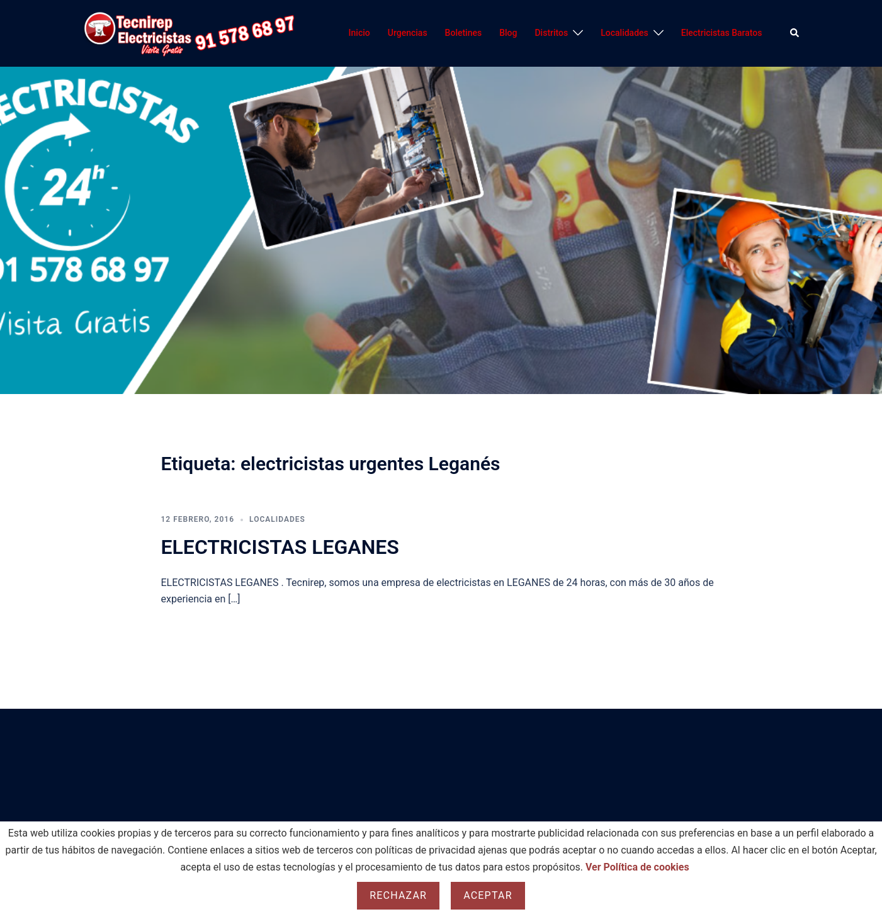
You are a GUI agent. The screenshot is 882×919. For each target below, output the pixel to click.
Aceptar (487, 895)
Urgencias (407, 33)
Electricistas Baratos (721, 33)
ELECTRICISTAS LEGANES (280, 547)
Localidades (624, 33)
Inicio (359, 33)
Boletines (463, 33)
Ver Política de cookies (637, 867)
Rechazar (398, 895)
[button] (795, 33)
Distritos (551, 33)
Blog (508, 33)
